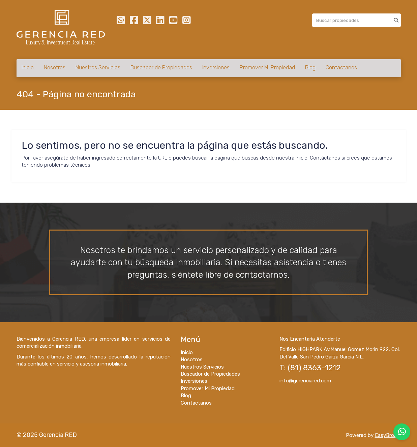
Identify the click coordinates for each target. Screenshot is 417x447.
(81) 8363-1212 (314, 367)
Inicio (28, 67)
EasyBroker (388, 435)
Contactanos (341, 67)
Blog (310, 67)
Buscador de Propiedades (161, 67)
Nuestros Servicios (98, 67)
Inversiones (216, 67)
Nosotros (54, 67)
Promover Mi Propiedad (267, 67)
